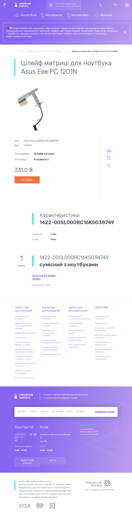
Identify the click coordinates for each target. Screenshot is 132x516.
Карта (52, 460)
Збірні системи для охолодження (23, 372)
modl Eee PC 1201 (41, 285)
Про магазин (57, 411)
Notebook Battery (23, 396)
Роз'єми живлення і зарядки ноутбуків (23, 343)
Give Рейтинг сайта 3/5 (86, 425)
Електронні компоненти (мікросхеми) (105, 329)
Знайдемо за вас (105, 412)
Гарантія (44, 411)
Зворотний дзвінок (27, 462)
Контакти (80, 411)
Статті (70, 411)
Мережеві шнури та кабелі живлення (106, 336)
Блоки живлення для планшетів (50, 324)
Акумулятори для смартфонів (75, 324)
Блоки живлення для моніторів (103, 350)
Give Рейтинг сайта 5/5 (91, 425)
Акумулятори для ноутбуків (22, 317)
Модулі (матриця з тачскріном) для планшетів (49, 333)
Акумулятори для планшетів (49, 317)
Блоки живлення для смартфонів (76, 346)
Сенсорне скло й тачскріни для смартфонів (79, 317)
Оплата (33, 411)
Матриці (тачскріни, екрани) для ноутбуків (24, 350)
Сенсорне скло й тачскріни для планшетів (52, 341)
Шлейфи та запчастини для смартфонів (77, 339)
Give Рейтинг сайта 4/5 (89, 425)
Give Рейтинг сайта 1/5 (81, 425)
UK (110, 4)
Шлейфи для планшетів (51, 354)
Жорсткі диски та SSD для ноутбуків (25, 365)
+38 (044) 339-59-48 (20, 437)
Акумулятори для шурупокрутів (102, 357)
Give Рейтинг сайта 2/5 (83, 425)
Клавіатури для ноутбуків (25, 333)
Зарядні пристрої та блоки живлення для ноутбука (23, 325)
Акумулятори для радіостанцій (102, 343)
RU (115, 4)
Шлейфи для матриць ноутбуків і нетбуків (24, 357)
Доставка (22, 411)
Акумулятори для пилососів (102, 317)
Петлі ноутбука (21, 338)
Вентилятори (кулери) (24, 378)
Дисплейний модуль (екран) (76, 331)
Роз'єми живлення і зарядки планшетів (50, 348)
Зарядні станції (101, 323)
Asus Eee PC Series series (44, 277)
